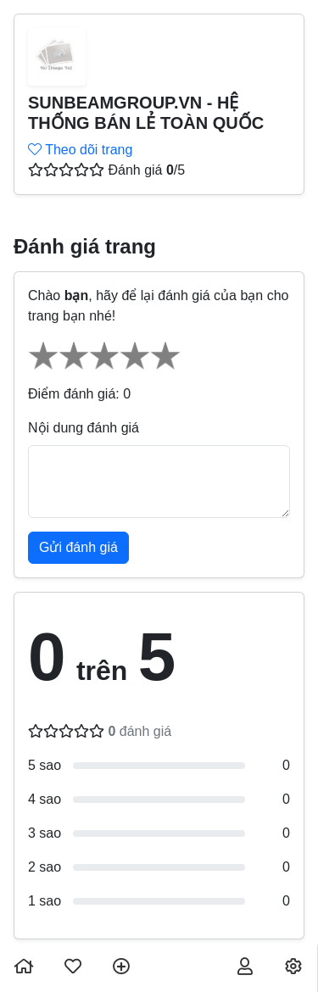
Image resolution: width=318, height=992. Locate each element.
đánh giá (139, 731)
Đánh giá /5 (146, 170)
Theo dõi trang (80, 149)
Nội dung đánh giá (83, 428)
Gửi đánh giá (78, 547)
